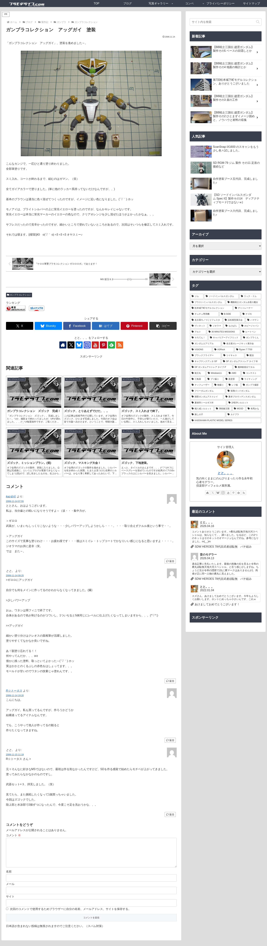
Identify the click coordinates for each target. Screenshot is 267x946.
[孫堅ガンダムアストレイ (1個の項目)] (206, 396)
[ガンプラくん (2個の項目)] (251, 337)
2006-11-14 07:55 (15, 501)
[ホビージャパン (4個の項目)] (250, 326)
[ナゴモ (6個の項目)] (251, 314)
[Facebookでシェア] (77, 326)
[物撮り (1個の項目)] (219, 385)
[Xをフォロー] (70, 344)
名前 (9, 877)
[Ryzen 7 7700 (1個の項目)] (248, 349)
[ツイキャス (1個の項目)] (233, 355)
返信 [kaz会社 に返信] (170, 561)
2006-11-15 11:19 (15, 754)
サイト (10, 902)
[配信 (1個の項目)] (253, 355)
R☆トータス (14, 690)
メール (10, 889)
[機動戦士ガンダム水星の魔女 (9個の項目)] (243, 302)
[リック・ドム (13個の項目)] (250, 296)
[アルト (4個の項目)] (198, 332)
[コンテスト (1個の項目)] (251, 373)
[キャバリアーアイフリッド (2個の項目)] (224, 337)
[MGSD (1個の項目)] (238, 408)
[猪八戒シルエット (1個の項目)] (202, 408)
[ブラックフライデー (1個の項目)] (205, 355)
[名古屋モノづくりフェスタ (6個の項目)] (206, 320)
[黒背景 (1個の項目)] (231, 379)
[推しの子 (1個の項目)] (207, 414)
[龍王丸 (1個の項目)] (198, 373)
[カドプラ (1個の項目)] (243, 414)
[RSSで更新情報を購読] (119, 344)
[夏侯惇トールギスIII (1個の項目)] (208, 402)
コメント (13, 835)
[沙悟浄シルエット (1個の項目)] (244, 402)
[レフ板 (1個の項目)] (234, 385)
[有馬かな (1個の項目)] (253, 408)
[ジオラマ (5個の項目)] (215, 326)
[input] (225, 22)
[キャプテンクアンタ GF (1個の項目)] (205, 361)
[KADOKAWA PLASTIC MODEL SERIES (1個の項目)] (225, 420)
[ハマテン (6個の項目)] (253, 320)
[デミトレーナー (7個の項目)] (247, 308)
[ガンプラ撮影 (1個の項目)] (251, 385)
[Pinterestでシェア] (134, 326)
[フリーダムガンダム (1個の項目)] (207, 391)
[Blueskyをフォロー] (79, 344)
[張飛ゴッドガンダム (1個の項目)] (243, 391)
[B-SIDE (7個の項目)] (229, 314)
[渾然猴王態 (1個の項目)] (223, 408)
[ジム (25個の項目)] (196, 296)
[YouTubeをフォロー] (95, 344)
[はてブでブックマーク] (105, 326)
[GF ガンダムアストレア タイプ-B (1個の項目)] (241, 361)
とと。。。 (226, 473)
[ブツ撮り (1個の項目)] (214, 379)
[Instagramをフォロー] (87, 344)
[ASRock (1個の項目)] (223, 349)
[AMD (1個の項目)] (234, 373)
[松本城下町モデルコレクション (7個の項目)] (211, 308)
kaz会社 (11, 496)
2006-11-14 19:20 (15, 695)
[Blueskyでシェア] (48, 326)
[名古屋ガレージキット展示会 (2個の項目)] (241, 343)
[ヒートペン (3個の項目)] (251, 332)
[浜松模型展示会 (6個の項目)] (234, 320)
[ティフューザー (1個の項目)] (201, 385)
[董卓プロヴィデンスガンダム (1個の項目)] (242, 396)
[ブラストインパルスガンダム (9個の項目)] (207, 302)
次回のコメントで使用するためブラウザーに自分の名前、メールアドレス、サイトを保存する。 (70, 914)
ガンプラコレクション (19, 295)
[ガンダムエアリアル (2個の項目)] (205, 343)
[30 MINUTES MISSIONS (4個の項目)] (223, 332)
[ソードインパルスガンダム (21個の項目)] (221, 296)
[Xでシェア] (19, 326)
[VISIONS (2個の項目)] (201, 349)
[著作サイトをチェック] (62, 344)
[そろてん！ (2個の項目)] (199, 337)
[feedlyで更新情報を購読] (111, 344)
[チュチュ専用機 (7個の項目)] (204, 314)
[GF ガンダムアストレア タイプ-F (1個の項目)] (211, 367)
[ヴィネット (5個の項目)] (198, 326)
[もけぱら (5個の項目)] (231, 326)
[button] (163, 326)
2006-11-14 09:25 (15, 575)
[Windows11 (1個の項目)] (216, 373)
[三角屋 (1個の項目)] (197, 379)
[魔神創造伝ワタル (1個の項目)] (247, 367)
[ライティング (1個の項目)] (250, 379)
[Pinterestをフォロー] (103, 344)
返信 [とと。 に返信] (170, 681)
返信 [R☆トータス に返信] (170, 740)
